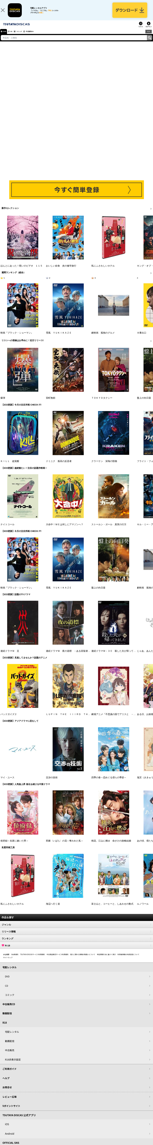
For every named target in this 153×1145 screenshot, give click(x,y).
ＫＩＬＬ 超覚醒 (9, 465)
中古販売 (9, 1054)
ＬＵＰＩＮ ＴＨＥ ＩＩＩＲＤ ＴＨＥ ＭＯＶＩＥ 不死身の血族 (83, 718)
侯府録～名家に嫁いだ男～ (14, 844)
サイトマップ (7, 961)
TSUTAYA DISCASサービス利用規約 (32, 958)
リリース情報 (76, 935)
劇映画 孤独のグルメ (103, 337)
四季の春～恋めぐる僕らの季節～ (108, 781)
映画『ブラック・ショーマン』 (16, 337)
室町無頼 (50, 402)
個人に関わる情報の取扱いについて (82, 958)
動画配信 (7, 1017)
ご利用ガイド (9, 1072)
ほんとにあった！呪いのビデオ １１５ (21, 269)
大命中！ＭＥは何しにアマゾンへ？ (64, 528)
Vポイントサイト (11, 1110)
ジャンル (76, 928)
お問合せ (7, 1091)
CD (14, 35)
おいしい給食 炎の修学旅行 (61, 269)
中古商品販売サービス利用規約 (57, 958)
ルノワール (143, 908)
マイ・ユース (7, 781)
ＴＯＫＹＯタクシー (101, 402)
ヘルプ (5, 1082)
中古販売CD (38, 35)
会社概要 (6, 958)
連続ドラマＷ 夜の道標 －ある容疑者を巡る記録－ (74, 655)
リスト (140, 30)
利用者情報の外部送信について (128, 958)
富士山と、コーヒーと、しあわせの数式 (112, 908)
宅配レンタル (12, 1035)
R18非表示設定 (13, 1063)
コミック (24, 35)
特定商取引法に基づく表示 (106, 958)
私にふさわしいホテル (103, 269)
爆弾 (2, 402)
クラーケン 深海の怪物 (104, 465)
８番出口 (141, 337)
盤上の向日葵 (144, 402)
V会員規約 (14, 958)
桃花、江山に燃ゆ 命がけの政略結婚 (111, 844)
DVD (6, 35)
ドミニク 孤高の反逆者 (59, 465)
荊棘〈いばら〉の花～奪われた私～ (64, 844)
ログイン (149, 30)
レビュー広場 (9, 1100)
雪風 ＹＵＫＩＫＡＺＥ (59, 337)
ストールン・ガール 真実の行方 (108, 528)
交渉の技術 (52, 781)
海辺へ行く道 (53, 908)
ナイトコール (7, 528)
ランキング (76, 942)
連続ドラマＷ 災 (9, 655)
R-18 (76, 949)
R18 (148, 35)
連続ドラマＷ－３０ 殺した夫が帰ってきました (117, 655)
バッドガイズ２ (8, 718)
